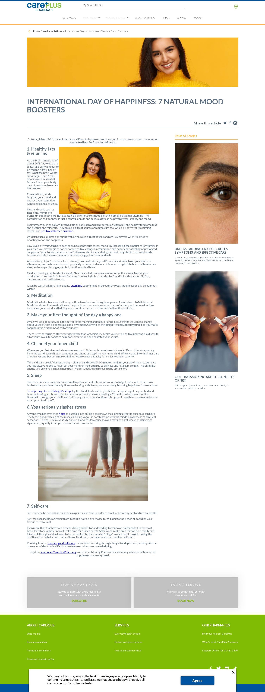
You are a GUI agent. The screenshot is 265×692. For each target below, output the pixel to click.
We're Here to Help (115, 17)
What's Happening (145, 17)
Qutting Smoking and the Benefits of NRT (204, 378)
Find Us (166, 17)
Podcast (197, 17)
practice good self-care (61, 543)
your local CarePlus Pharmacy (58, 552)
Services (181, 17)
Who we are (33, 633)
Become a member (37, 642)
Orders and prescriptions (128, 642)
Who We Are (69, 17)
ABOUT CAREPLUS (40, 625)
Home (36, 31)
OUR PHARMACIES (216, 625)
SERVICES (122, 625)
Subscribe (79, 600)
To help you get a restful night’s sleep (49, 391)
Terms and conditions (39, 650)
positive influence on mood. (57, 230)
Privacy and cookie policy (40, 658)
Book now (185, 600)
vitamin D (76, 285)
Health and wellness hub (128, 650)
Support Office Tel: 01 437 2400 (220, 650)
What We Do (90, 17)
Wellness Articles (52, 31)
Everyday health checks (127, 633)
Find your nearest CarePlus (217, 633)
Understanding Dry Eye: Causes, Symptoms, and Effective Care (201, 250)
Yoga (62, 413)
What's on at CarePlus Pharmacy (220, 642)
